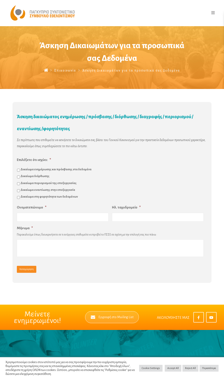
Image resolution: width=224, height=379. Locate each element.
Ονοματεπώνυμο (31, 207)
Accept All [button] (173, 368)
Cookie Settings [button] (151, 368)
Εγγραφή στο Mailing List (112, 317)
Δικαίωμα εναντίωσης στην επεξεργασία (48, 189)
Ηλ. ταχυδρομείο (126, 207)
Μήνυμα (25, 228)
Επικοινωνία (65, 70)
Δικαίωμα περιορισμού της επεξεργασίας (49, 183)
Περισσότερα (209, 368)
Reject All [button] (190, 368)
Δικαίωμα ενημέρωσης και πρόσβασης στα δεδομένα (56, 169)
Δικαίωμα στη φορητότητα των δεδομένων (49, 196)
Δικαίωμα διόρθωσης (35, 176)
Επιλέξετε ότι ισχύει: (34, 160)
